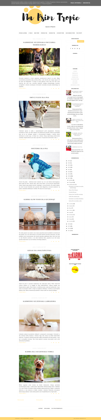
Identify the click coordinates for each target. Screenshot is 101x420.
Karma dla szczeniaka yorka (39, 352)
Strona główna (39, 399)
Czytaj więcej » (22, 88)
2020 (69, 171)
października (72, 184)
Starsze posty (58, 399)
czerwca (71, 210)
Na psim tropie (26, 418)
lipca (70, 208)
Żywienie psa (75, 75)
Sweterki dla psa (39, 148)
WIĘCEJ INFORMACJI (76, 3)
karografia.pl (83, 418)
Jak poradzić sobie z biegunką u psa (77, 92)
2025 (69, 160)
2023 (69, 165)
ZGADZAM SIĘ (86, 3)
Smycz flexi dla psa (39, 97)
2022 (69, 167)
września (71, 203)
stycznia (71, 221)
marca (70, 216)
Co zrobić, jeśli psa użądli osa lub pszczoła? (77, 134)
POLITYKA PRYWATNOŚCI (56, 408)
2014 (69, 228)
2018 (69, 176)
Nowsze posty (21, 399)
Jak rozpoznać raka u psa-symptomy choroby (77, 105)
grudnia (71, 180)
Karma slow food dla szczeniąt (39, 199)
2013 (69, 230)
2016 (69, 224)
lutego (70, 219)
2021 (69, 169)
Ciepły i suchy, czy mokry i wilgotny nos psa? (77, 120)
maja (70, 212)
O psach (75, 71)
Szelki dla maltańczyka (39, 250)
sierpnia (71, 205)
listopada (71, 182)
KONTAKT (41, 408)
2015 (69, 226)
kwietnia (71, 214)
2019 (69, 173)
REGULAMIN (47, 408)
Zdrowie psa (75, 73)
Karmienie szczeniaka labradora (39, 301)
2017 (69, 178)
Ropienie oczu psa (77, 147)
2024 (69, 163)
